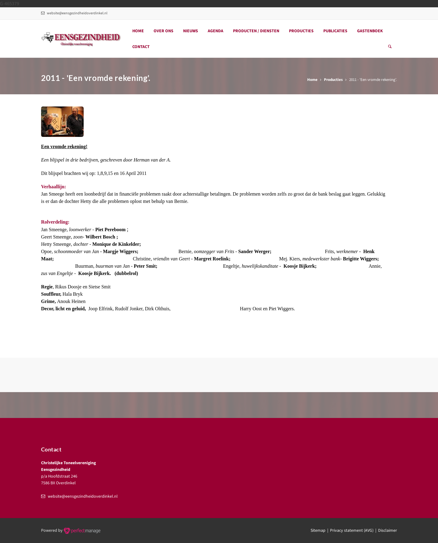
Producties (301, 31)
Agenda (215, 31)
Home (138, 31)
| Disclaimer (385, 530)
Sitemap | (320, 530)
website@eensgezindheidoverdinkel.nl (74, 13)
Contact (141, 47)
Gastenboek (370, 31)
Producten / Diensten (256, 31)
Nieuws (190, 31)
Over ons (163, 31)
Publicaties (335, 31)
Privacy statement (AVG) (352, 530)
